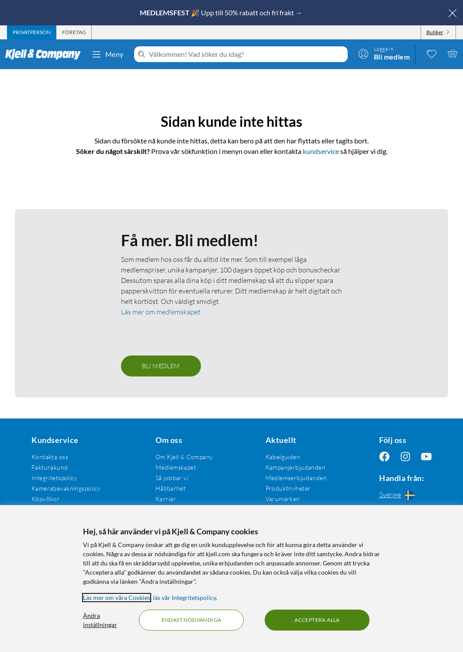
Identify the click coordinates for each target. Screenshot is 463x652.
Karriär (165, 498)
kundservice (321, 151)
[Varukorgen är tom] (452, 53)
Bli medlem (161, 366)
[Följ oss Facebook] (384, 456)
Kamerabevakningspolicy (65, 488)
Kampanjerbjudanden (296, 467)
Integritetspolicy (54, 477)
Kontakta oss (49, 456)
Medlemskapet (175, 467)
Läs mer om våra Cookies (116, 597)
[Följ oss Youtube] (426, 456)
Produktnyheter (288, 488)
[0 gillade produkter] (431, 53)
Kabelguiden (283, 456)
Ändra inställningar (100, 620)
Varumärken (283, 498)
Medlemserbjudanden (296, 477)
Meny (107, 54)
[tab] (31, 32)
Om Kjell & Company (184, 456)
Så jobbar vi (171, 477)
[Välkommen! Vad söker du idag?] (246, 54)
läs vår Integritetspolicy (184, 597)
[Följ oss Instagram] (405, 456)
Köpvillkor (45, 498)
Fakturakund (49, 467)
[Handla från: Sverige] (405, 495)
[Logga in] (384, 53)
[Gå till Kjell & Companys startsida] (45, 54)
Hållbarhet (170, 488)
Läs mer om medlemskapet (160, 311)
